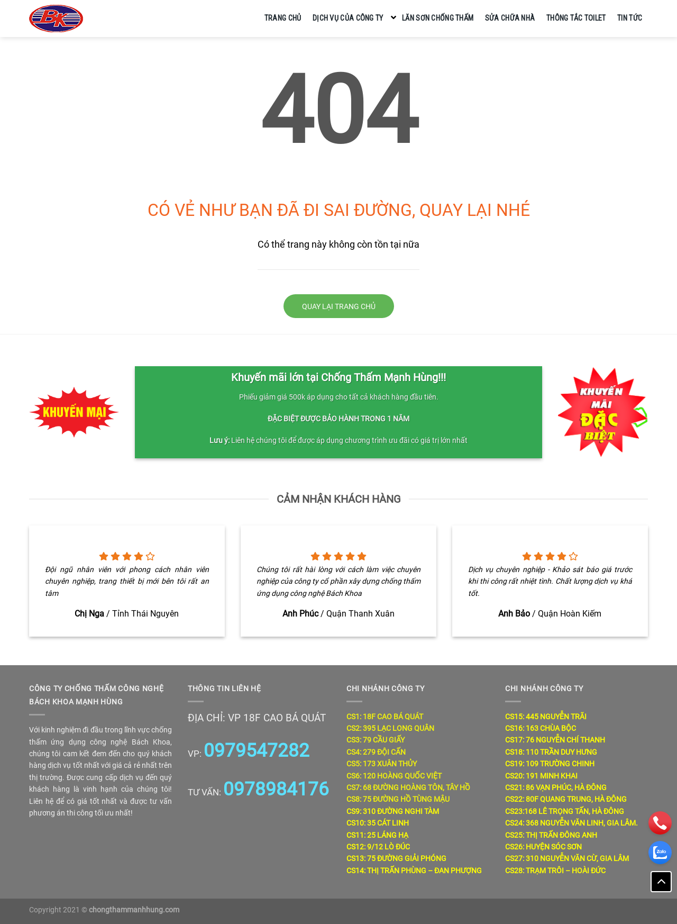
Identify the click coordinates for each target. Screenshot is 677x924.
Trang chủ (282, 18)
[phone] (660, 823)
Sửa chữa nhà (510, 18)
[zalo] (660, 852)
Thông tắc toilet (576, 18)
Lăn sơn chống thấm (437, 18)
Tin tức (629, 18)
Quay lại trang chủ (339, 306)
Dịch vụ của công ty (348, 18)
